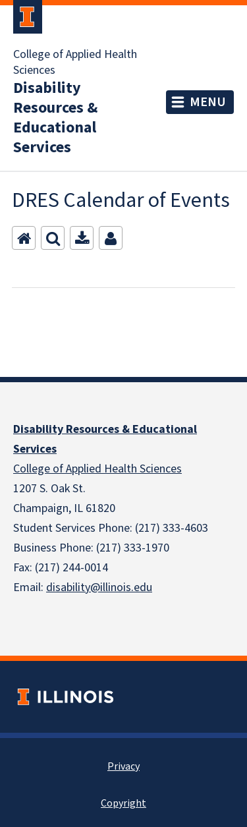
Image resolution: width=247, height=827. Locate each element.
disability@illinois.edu (99, 587)
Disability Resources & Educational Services (55, 117)
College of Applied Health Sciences (75, 62)
